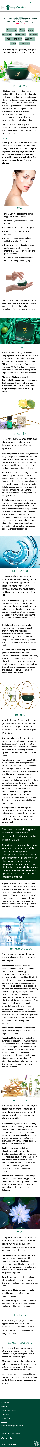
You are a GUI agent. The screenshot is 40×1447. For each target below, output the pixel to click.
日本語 (17, 1433)
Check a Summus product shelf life (12, 1426)
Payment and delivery (8, 1410)
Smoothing (6, 34)
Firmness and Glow (14, 39)
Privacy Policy (6, 1418)
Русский (11, 1433)
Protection (33, 34)
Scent (30, 30)
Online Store (5, 1403)
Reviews (4, 1422)
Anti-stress (30, 39)
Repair (13, 43)
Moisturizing (20, 34)
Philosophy (11, 30)
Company (4, 1406)
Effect (22, 30)
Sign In (28, 2)
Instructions (25, 43)
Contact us (5, 1414)
